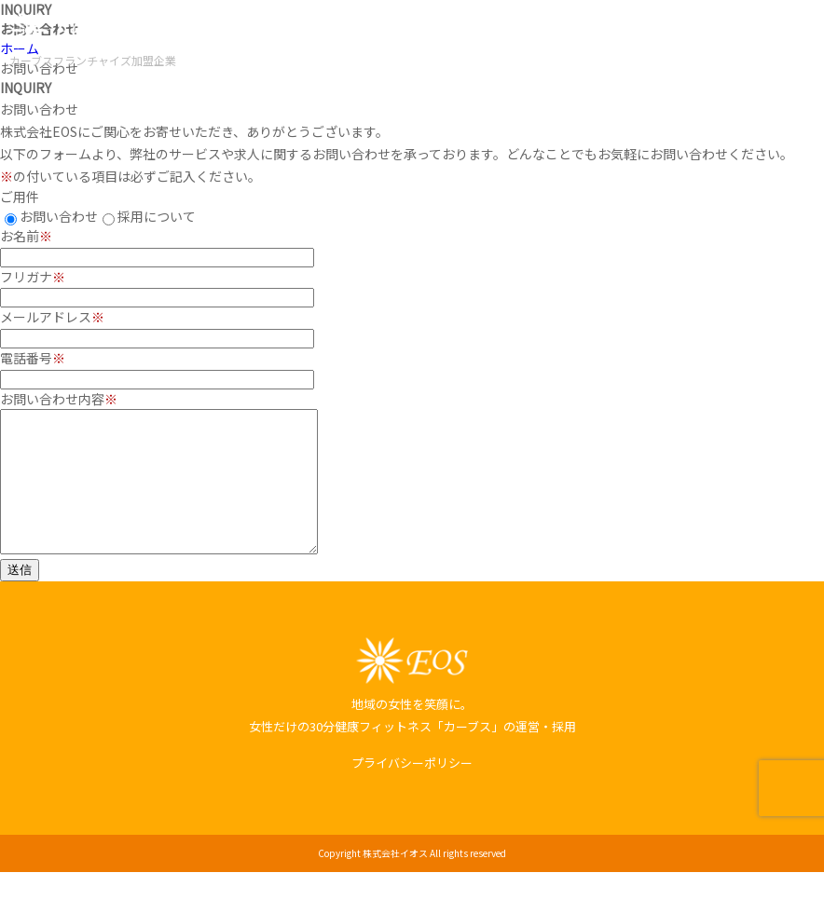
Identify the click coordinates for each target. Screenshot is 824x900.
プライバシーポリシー (412, 790)
